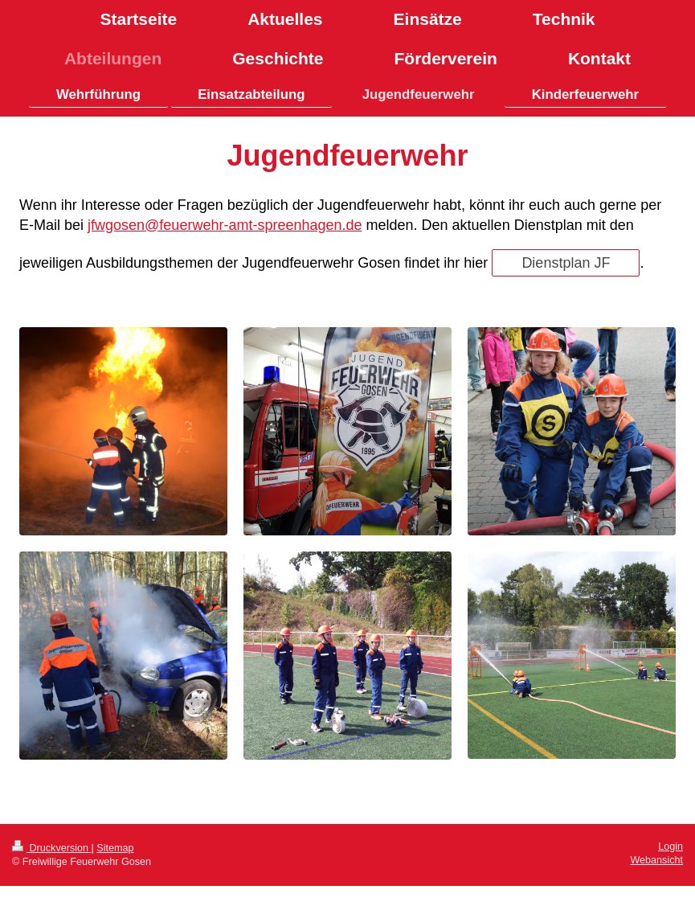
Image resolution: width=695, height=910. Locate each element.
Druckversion (51, 848)
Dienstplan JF (565, 263)
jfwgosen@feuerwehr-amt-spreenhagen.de (225, 225)
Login (670, 846)
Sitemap (114, 848)
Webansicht (656, 860)
